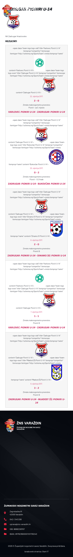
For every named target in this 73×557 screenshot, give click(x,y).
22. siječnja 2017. (36, 96)
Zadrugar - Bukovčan (36, 183)
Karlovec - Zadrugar (36, 111)
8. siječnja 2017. (37, 240)
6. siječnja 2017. (36, 384)
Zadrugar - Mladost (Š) (36, 401)
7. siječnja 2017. (36, 312)
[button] (70, 11)
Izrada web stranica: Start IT (36, 551)
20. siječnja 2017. (36, 168)
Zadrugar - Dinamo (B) (36, 255)
